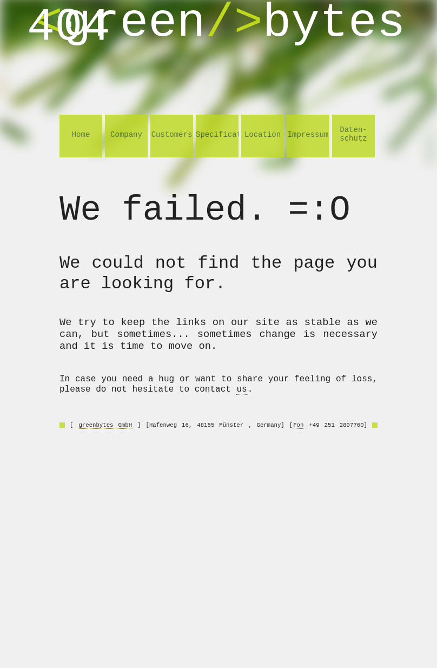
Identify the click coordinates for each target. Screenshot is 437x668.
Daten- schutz (353, 134)
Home (81, 134)
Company (126, 134)
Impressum (308, 134)
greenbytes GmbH (105, 425)
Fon (298, 425)
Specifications (217, 134)
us (241, 389)
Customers (172, 134)
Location (262, 134)
